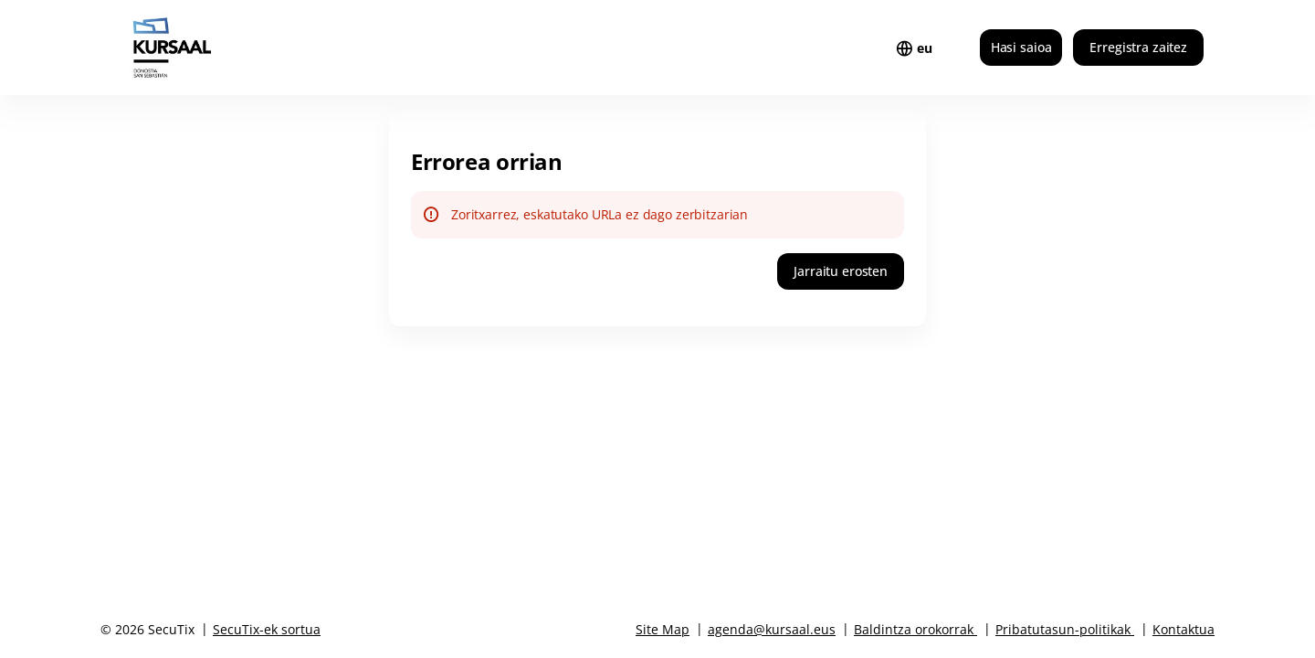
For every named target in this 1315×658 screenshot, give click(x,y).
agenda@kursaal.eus (772, 629)
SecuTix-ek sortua (267, 629)
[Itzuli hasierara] (208, 47)
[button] (840, 271)
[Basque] (924, 48)
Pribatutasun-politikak (1063, 629)
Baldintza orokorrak (913, 629)
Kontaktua (1183, 629)
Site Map (662, 629)
